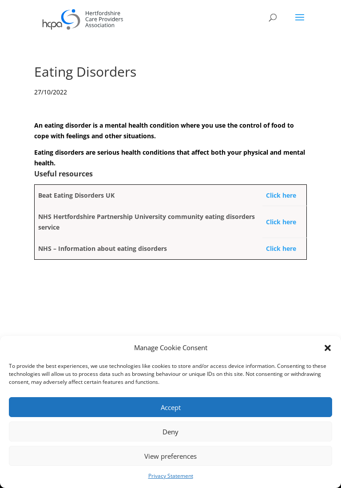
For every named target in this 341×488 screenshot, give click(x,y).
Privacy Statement (170, 476)
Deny (170, 431)
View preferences (170, 456)
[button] (327, 348)
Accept (171, 407)
